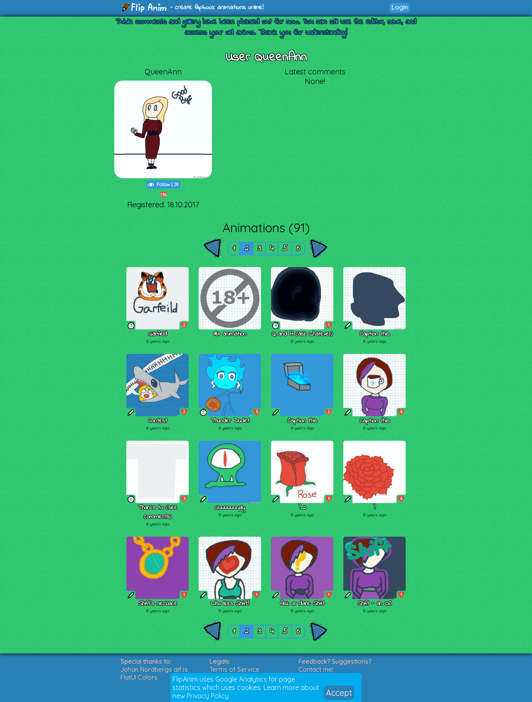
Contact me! (315, 669)
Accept (339, 692)
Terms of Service (234, 669)
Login (400, 7)
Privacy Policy (208, 696)
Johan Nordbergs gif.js (154, 669)
